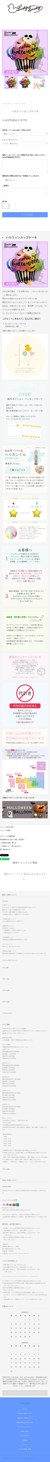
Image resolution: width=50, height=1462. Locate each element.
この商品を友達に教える (8, 843)
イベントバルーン (7, 103)
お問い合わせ (25, 1431)
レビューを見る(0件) (7, 827)
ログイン (25, 1444)
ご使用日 (5, 186)
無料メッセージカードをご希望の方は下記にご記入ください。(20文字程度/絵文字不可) (24, 156)
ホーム (25, 1409)
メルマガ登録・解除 (25, 1449)
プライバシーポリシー (25, 1426)
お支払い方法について (25, 1413)
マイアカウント (25, 1435)
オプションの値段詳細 (7, 836)
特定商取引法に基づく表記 (25, 1422)
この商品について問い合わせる (10, 846)
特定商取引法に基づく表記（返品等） (12, 839)
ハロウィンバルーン (20, 103)
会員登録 (25, 1440)
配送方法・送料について (24, 1418)
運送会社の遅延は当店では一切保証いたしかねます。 (21, 176)
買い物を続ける (5, 849)
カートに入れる (24, 214)
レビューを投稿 (5, 830)
